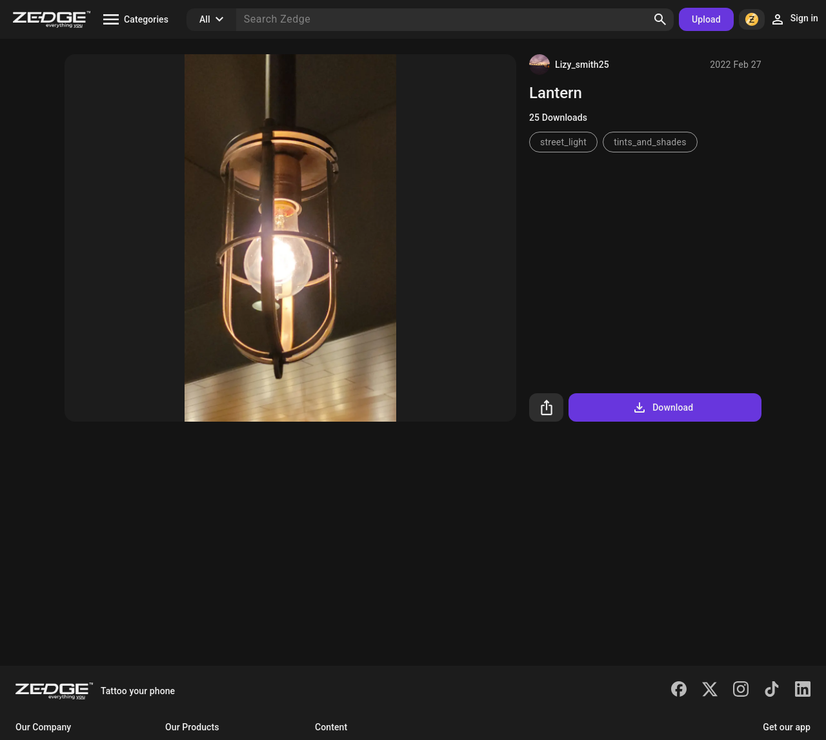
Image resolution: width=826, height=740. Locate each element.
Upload (706, 19)
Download (662, 407)
